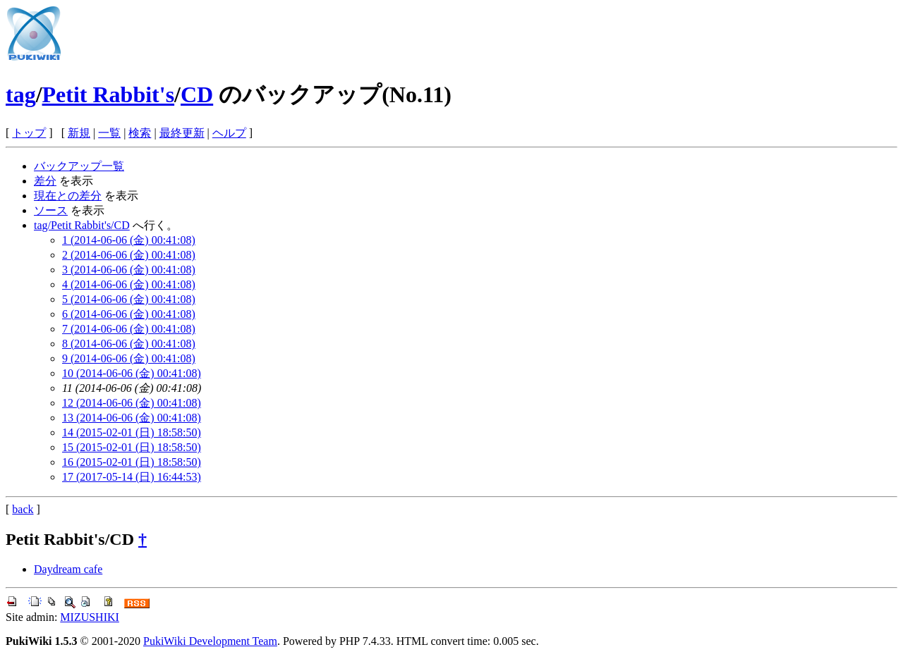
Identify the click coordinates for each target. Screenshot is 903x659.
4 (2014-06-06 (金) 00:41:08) (128, 284)
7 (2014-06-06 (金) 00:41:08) (128, 329)
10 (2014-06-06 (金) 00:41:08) (131, 373)
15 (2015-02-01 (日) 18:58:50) (131, 447)
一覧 (109, 133)
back (22, 509)
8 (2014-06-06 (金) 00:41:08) (128, 344)
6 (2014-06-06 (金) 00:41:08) (128, 314)
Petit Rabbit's (108, 94)
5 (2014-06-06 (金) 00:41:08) (128, 299)
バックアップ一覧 (79, 166)
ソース (51, 210)
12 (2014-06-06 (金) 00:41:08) (131, 403)
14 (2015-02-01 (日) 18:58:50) (131, 432)
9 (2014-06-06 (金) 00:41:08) (128, 358)
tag (21, 94)
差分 (45, 181)
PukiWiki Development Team (210, 641)
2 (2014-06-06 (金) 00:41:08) (128, 255)
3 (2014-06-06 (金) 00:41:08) (128, 270)
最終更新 (182, 133)
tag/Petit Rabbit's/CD (82, 225)
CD (197, 94)
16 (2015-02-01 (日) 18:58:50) (131, 462)
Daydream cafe (68, 569)
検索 (139, 133)
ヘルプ (229, 133)
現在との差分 (68, 196)
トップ (29, 133)
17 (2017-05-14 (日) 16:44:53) (131, 477)
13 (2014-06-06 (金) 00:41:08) (131, 418)
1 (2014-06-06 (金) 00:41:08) (128, 240)
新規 (79, 133)
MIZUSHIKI (89, 617)
